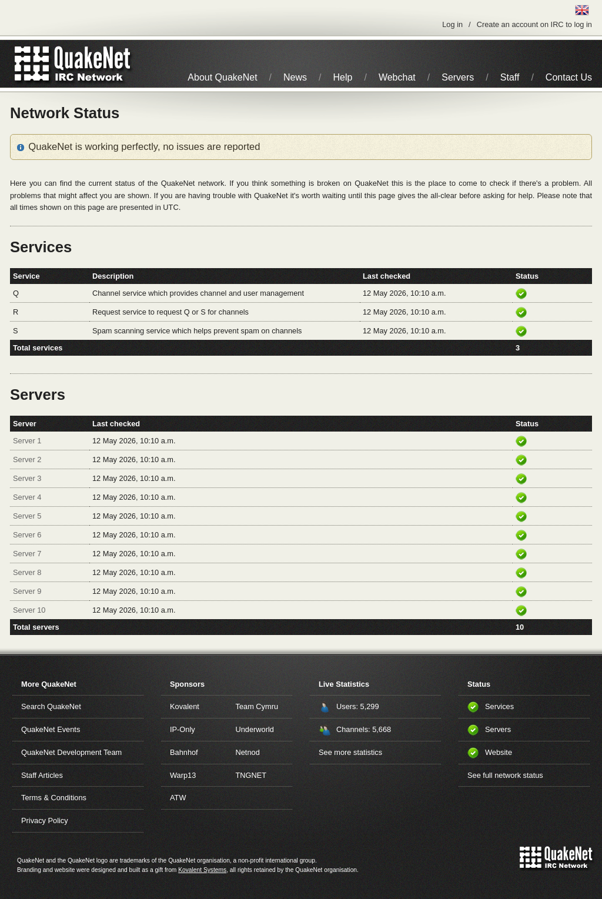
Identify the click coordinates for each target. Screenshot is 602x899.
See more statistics (350, 752)
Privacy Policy (44, 820)
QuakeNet (32, 64)
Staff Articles (42, 775)
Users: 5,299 (357, 706)
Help (343, 77)
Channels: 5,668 (363, 729)
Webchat (397, 77)
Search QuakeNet (51, 706)
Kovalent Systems (202, 870)
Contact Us (569, 77)
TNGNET (251, 775)
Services (499, 706)
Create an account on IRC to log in (534, 24)
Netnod (248, 752)
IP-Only (182, 729)
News (295, 77)
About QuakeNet (222, 77)
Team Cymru (257, 706)
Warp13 (183, 775)
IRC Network (93, 64)
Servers (458, 77)
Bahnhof (184, 752)
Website (498, 752)
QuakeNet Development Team (71, 752)
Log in (452, 24)
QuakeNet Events (50, 729)
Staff (510, 77)
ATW (178, 797)
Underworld (255, 729)
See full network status (505, 775)
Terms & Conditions (53, 797)
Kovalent (184, 706)
